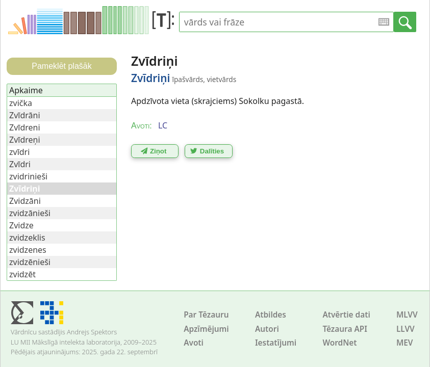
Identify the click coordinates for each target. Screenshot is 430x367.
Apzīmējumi (206, 329)
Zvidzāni (25, 200)
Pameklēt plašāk (61, 66)
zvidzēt (22, 274)
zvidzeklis (27, 237)
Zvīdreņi (24, 139)
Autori (267, 329)
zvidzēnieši (29, 262)
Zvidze (21, 225)
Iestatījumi (275, 342)
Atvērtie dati (346, 314)
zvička (20, 103)
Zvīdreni (24, 127)
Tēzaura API (344, 329)
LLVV (405, 329)
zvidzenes (27, 249)
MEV (404, 342)
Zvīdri (20, 164)
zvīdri (19, 152)
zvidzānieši (29, 213)
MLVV (407, 314)
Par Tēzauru (206, 314)
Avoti (194, 342)
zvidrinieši (28, 176)
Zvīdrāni (24, 115)
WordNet (339, 342)
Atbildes (270, 314)
